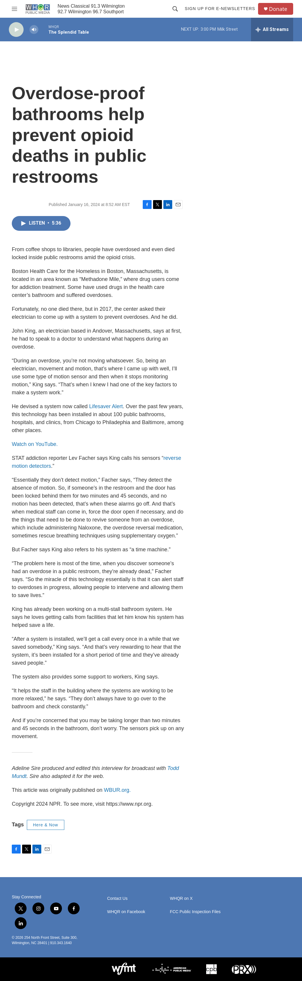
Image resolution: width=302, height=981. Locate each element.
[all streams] (272, 29)
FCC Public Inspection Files (195, 912)
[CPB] (211, 969)
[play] (16, 29)
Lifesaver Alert (106, 406)
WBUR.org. (117, 790)
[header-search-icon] (175, 9)
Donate (278, 9)
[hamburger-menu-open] (14, 9)
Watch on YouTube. (35, 444)
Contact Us (117, 898)
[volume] (34, 29)
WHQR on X (181, 898)
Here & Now (45, 825)
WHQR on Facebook (126, 912)
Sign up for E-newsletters (220, 8)
